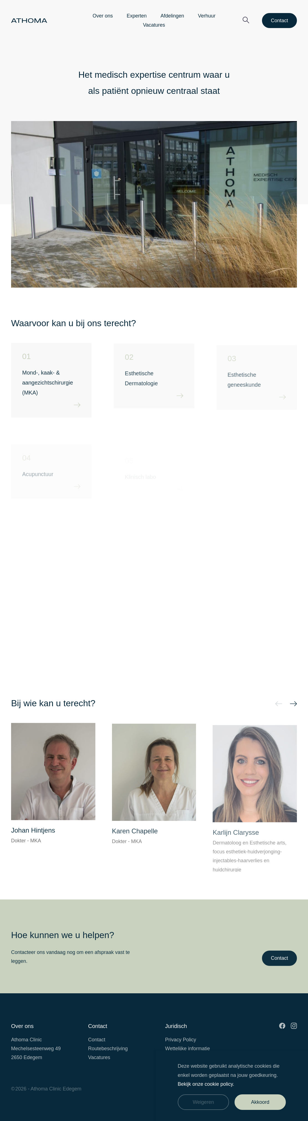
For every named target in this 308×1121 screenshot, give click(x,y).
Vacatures (154, 25)
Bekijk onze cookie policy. (206, 1084)
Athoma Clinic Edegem (55, 1089)
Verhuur (206, 16)
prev (278, 704)
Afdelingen (172, 16)
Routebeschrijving (108, 1048)
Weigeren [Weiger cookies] (203, 1102)
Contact (279, 20)
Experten (137, 16)
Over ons (103, 16)
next (293, 704)
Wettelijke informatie (187, 1048)
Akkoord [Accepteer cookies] (260, 1102)
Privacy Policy (180, 1039)
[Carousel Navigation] (231, 703)
